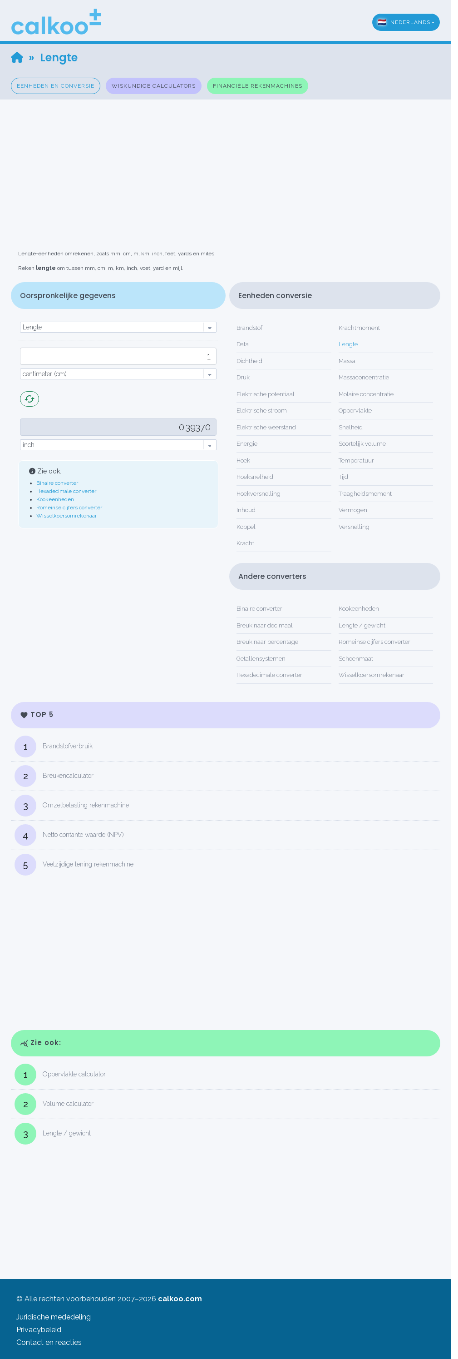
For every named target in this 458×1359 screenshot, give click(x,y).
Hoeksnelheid (254, 476)
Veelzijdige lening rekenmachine (74, 865)
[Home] (17, 57)
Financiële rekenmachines (257, 86)
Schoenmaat (356, 658)
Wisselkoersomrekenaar (66, 516)
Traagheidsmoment (365, 493)
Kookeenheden (55, 499)
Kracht (245, 543)
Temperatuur (356, 460)
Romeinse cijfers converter (69, 507)
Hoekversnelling (258, 493)
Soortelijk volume (362, 443)
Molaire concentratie (366, 394)
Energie (246, 443)
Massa (347, 361)
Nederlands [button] (404, 22)
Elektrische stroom (261, 410)
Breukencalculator (54, 776)
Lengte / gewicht (362, 625)
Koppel (246, 526)
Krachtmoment (359, 327)
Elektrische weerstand (266, 427)
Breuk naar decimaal (264, 625)
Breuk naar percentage (267, 641)
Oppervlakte (355, 410)
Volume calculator (54, 1104)
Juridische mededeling (53, 1317)
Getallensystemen (261, 658)
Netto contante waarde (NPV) (69, 835)
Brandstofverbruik (54, 746)
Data (242, 344)
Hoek (243, 460)
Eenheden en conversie (55, 86)
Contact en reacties (49, 1342)
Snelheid (351, 427)
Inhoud (246, 510)
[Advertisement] (229, 163)
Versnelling (354, 526)
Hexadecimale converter (66, 491)
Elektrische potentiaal (265, 394)
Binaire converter (57, 483)
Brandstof (249, 327)
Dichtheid (249, 361)
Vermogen (353, 510)
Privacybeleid (38, 1329)
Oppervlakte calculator (60, 1074)
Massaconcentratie (364, 377)
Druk (243, 377)
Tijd (343, 476)
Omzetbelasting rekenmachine (72, 805)
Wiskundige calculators (154, 86)
